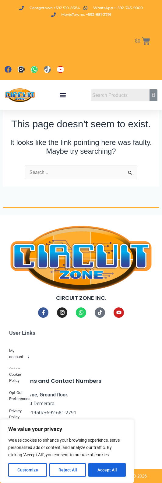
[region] (67, 451)
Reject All (67, 470)
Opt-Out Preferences (19, 395)
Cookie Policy (15, 377)
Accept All (107, 470)
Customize (27, 470)
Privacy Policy (15, 414)
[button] (63, 95)
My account (16, 353)
